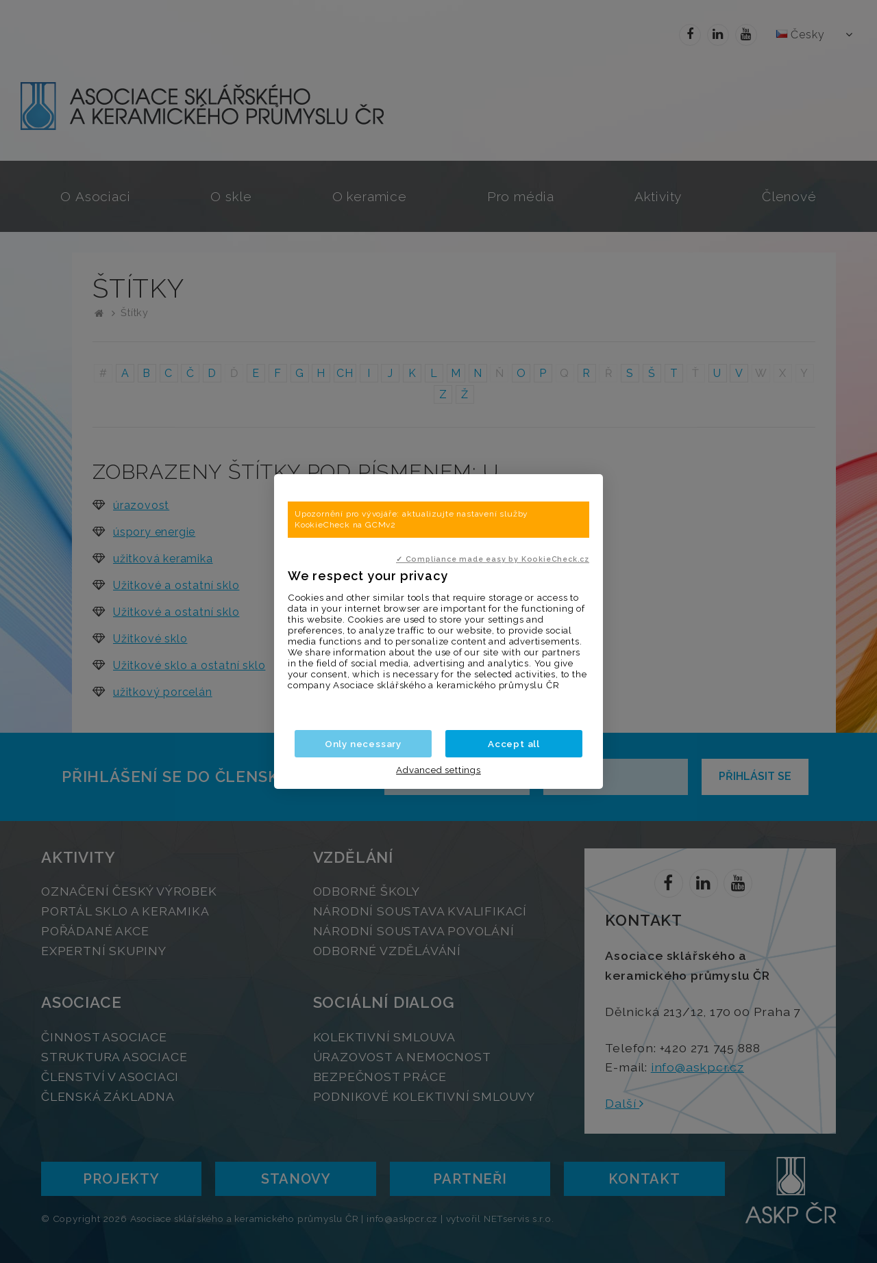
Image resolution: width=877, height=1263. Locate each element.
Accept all (514, 743)
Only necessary (363, 743)
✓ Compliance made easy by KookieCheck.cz (492, 559)
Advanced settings (438, 769)
